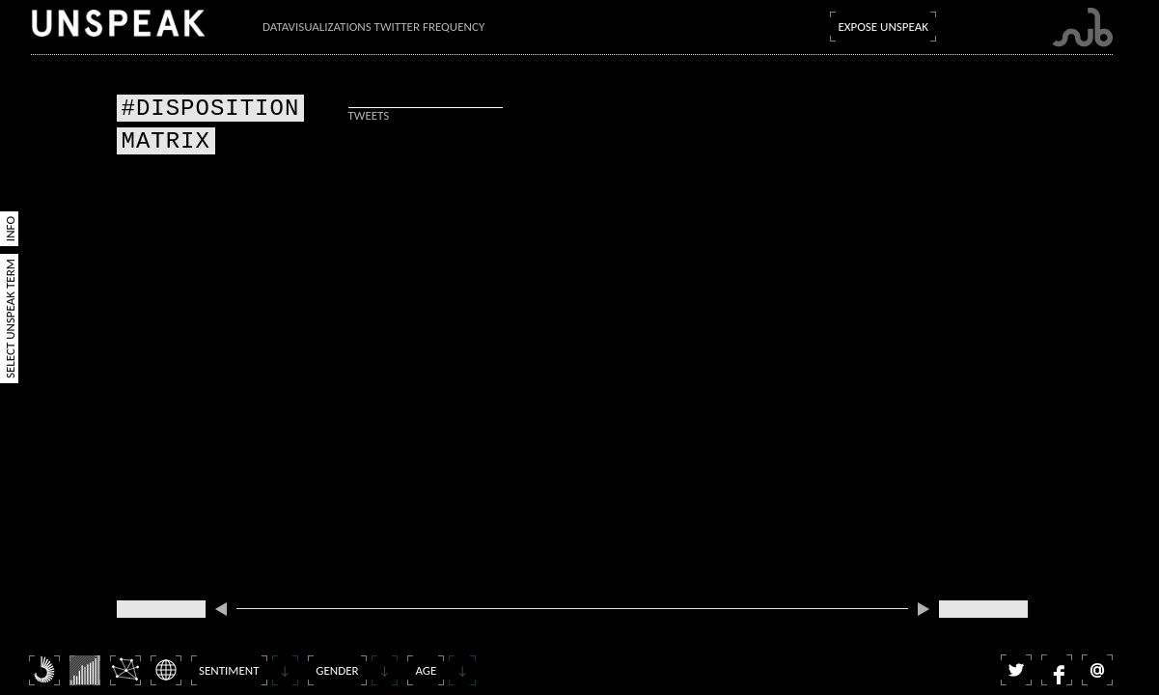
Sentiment (229, 670)
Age (425, 670)
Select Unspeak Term (10, 318)
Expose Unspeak (883, 26)
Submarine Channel (1082, 27)
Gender (337, 670)
